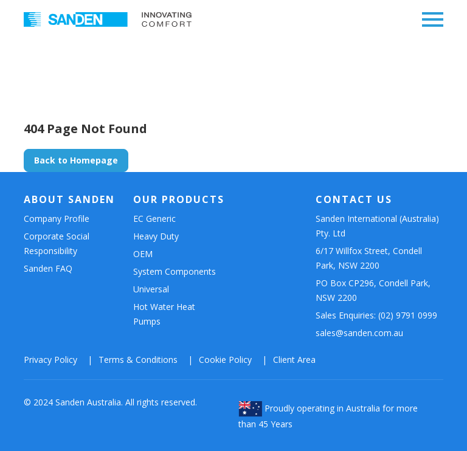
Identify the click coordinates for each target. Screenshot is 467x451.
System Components (174, 271)
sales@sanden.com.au (359, 333)
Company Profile (56, 218)
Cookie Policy (225, 359)
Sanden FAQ (48, 268)
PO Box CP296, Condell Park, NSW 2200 (373, 290)
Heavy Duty (156, 236)
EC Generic (154, 218)
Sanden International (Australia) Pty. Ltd (377, 226)
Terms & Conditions (138, 359)
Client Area (294, 359)
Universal (151, 289)
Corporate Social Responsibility (56, 243)
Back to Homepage (76, 160)
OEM (143, 254)
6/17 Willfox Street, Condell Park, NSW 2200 (369, 258)
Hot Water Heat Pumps (164, 314)
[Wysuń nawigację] (429, 20)
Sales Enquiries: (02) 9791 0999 (376, 315)
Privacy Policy (50, 359)
